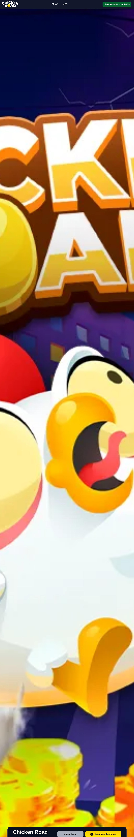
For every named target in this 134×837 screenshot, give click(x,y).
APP (65, 4)
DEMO (55, 4)
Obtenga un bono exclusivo (117, 4)
